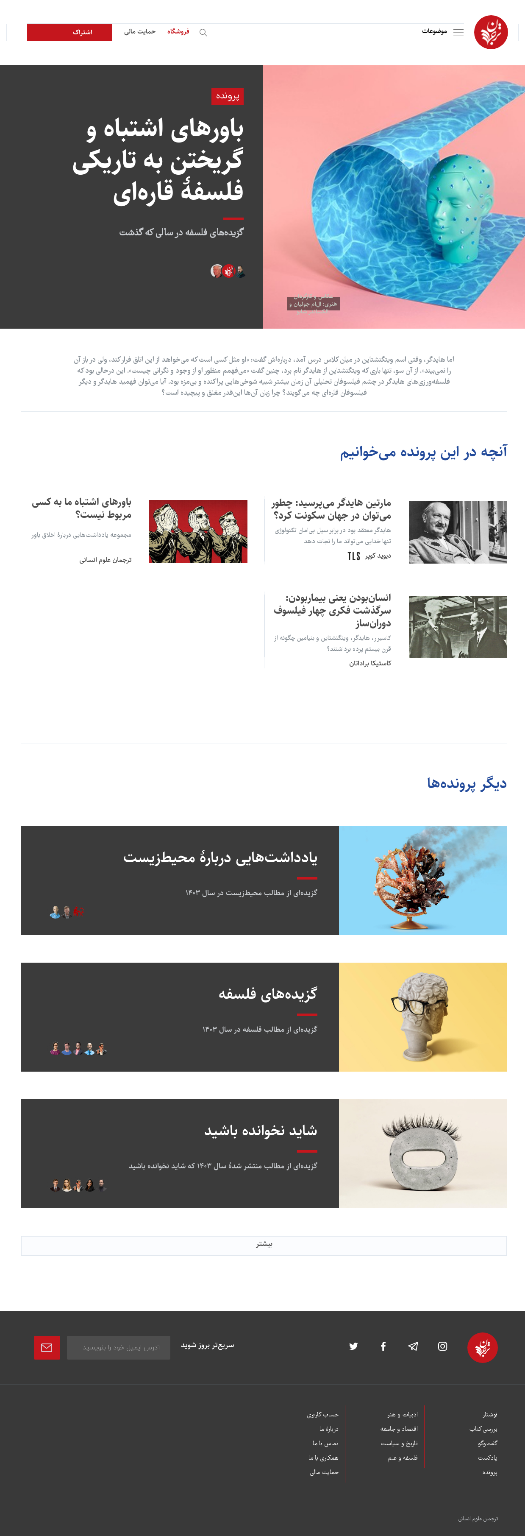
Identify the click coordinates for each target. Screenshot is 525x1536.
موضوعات (434, 31)
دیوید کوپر (378, 555)
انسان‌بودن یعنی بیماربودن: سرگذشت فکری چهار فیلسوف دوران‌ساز (332, 610)
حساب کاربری (323, 1415)
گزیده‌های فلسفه (268, 994)
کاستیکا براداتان (370, 663)
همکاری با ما (323, 1458)
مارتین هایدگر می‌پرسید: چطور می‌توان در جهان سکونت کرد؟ (331, 509)
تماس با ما (326, 1444)
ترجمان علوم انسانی (105, 560)
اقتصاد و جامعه (399, 1429)
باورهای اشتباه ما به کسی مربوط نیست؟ (81, 508)
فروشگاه (178, 31)
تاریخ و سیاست (399, 1444)
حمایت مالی (140, 31)
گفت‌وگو (487, 1444)
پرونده (490, 1473)
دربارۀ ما (329, 1429)
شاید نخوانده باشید (260, 1131)
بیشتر (264, 1244)
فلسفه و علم (403, 1458)
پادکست (487, 1458)
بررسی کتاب (483, 1429)
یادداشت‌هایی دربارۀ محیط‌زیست (220, 858)
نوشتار (489, 1415)
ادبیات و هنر (402, 1415)
